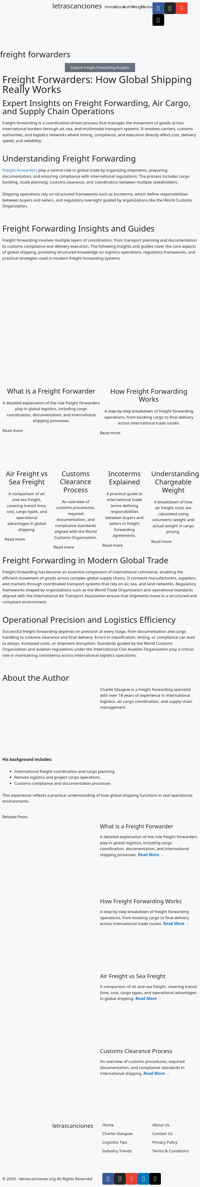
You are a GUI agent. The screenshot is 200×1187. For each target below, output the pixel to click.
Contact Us (162, 1133)
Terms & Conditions (170, 1151)
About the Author (35, 677)
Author (129, 6)
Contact (148, 6)
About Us (161, 1125)
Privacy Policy (165, 1142)
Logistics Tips (114, 1142)
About (119, 6)
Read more (12, 430)
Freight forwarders (19, 170)
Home (110, 6)
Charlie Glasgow (117, 1133)
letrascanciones (77, 5)
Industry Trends (117, 1151)
